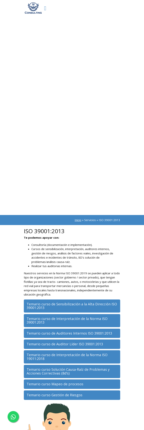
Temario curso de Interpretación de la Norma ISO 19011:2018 (67, 357)
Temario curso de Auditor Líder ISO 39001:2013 (65, 344)
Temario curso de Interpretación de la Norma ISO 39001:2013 (67, 320)
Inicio (78, 220)
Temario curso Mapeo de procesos (55, 384)
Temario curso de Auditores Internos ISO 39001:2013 (69, 333)
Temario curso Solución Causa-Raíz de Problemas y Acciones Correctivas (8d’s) (68, 371)
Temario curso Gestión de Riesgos (54, 395)
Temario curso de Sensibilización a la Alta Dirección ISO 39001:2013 (72, 306)
